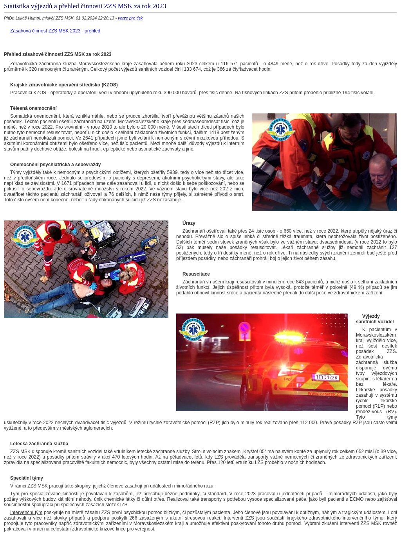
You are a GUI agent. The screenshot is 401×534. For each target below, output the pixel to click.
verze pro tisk (130, 18)
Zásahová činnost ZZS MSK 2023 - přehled (55, 31)
